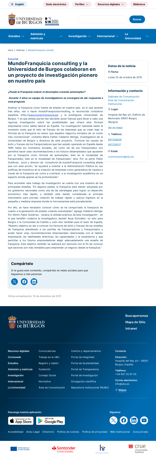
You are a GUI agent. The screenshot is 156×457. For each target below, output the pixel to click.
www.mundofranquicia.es (43, 114)
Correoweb (14, 357)
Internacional (106, 36)
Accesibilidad (15, 431)
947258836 (115, 139)
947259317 (114, 144)
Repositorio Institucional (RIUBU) (90, 387)
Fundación (44, 369)
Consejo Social (47, 375)
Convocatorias (47, 351)
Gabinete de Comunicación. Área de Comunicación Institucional (124, 100)
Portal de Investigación (84, 375)
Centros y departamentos (86, 351)
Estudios (14, 36)
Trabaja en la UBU (49, 357)
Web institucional (120, 431)
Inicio (10, 50)
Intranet (131, 328)
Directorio (48, 431)
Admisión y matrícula (37, 36)
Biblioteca (139, 4)
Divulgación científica (83, 381)
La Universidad (133, 36)
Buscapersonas (136, 316)
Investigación (78, 36)
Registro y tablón (48, 363)
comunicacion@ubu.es (121, 156)
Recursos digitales (18, 351)
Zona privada (140, 431)
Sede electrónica (56, 4)
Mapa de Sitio (135, 322)
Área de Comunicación (52, 387)
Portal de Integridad (82, 357)
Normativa (45, 381)
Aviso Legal (33, 431)
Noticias (20, 50)
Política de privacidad (94, 431)
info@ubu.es (122, 383)
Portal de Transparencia (85, 369)
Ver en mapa (115, 127)
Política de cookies (68, 431)
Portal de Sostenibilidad (85, 363)
